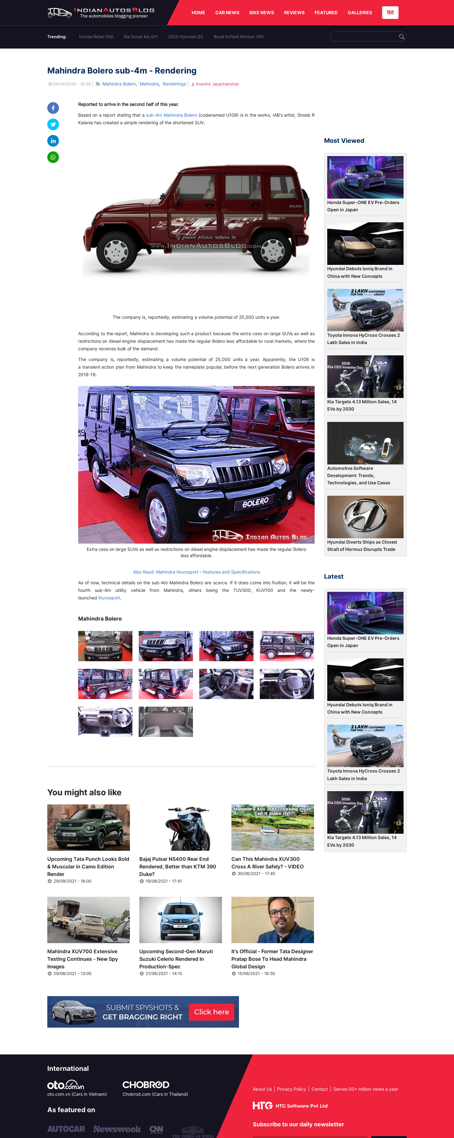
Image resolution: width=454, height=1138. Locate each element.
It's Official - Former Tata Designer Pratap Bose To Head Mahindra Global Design (272, 959)
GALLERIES (360, 12)
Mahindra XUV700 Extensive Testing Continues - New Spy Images (82, 959)
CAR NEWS (227, 12)
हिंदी (390, 12)
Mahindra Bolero (119, 83)
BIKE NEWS (261, 12)
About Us (262, 1089)
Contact (319, 1089)
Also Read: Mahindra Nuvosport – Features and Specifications (196, 572)
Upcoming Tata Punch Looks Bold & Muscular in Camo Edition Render (88, 866)
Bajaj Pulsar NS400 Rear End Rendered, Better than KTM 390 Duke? (177, 866)
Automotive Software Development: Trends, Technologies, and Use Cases (358, 475)
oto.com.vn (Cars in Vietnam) (77, 1094)
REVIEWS (294, 12)
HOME (198, 12)
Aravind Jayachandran (214, 83)
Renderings (174, 83)
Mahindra (149, 83)
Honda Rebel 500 (96, 36)
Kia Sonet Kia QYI (141, 36)
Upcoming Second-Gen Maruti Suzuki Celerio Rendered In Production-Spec (176, 959)
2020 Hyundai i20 (185, 36)
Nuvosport (109, 597)
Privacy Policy (291, 1089)
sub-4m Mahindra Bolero (171, 115)
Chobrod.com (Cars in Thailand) (155, 1094)
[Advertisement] (365, 95)
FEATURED (326, 12)
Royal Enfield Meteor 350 (239, 36)
